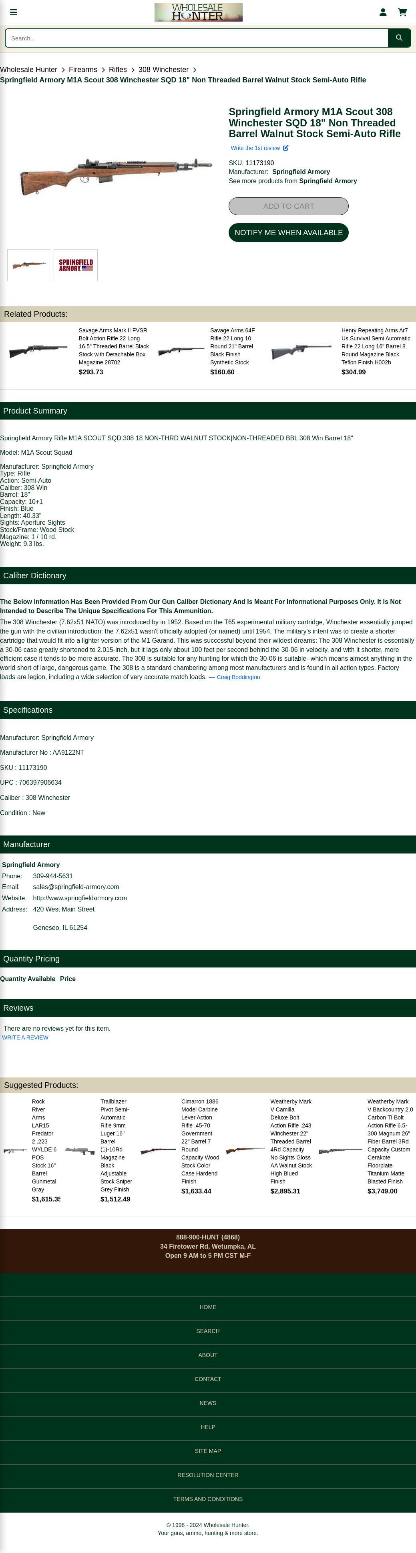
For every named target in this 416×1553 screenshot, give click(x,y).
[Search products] (197, 38)
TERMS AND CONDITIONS (208, 1499)
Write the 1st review (259, 148)
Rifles (118, 70)
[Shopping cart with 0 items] (402, 12)
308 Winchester (164, 70)
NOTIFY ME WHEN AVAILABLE (289, 232)
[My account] (383, 12)
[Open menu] (13, 12)
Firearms (83, 70)
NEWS (208, 1403)
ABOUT (207, 1355)
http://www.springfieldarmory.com (80, 898)
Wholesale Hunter (28, 70)
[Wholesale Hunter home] (198, 12)
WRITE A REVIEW (25, 1037)
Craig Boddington (238, 677)
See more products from (293, 181)
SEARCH (207, 1331)
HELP (208, 1427)
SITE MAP (208, 1451)
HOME (208, 1307)
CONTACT (208, 1379)
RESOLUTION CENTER (207, 1475)
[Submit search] (399, 38)
